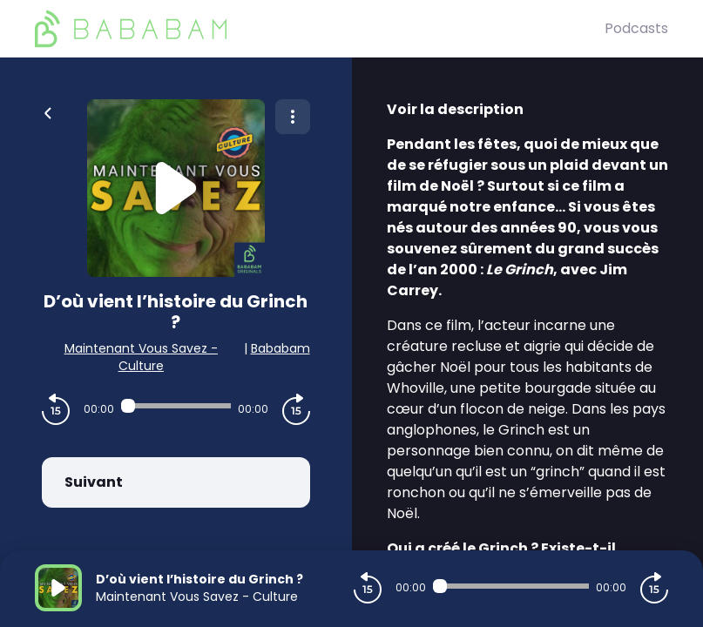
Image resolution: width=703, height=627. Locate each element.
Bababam (280, 348)
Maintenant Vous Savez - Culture (141, 357)
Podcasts (636, 28)
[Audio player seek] (176, 405)
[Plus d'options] (292, 116)
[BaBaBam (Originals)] (320, 29)
